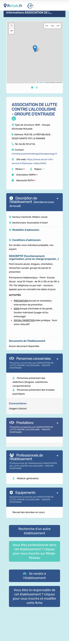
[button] (35, 48)
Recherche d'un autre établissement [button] (34, 531)
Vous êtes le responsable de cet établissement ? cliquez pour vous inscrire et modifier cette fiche (34, 596)
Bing (52, 26)
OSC (58, 26)
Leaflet (40, 82)
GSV (46, 26)
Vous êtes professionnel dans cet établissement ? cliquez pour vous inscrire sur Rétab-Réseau (34, 551)
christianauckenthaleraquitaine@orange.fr (34, 153)
